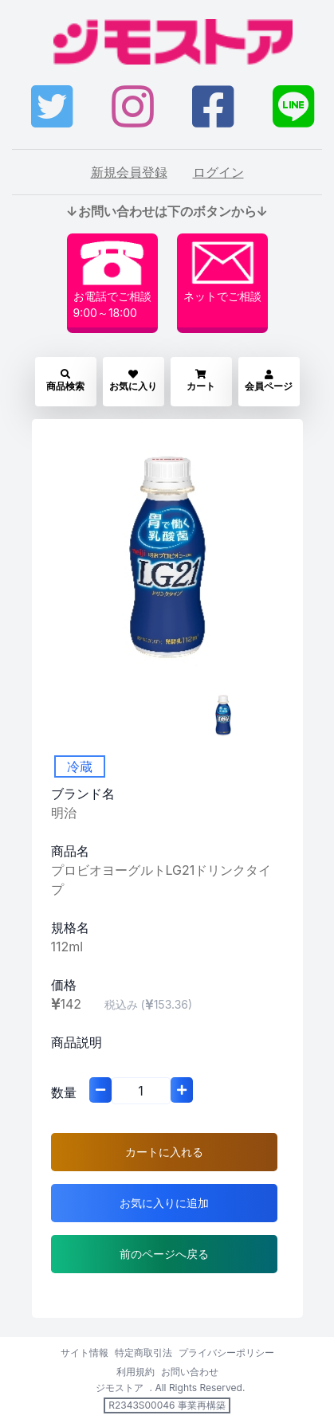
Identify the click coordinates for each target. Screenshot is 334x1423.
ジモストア (119, 1388)
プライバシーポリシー (226, 1352)
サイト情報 (84, 1352)
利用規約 (135, 1372)
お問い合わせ (189, 1372)
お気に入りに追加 (164, 1202)
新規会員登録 (129, 172)
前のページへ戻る (164, 1253)
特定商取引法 (143, 1352)
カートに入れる (164, 1151)
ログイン (218, 172)
